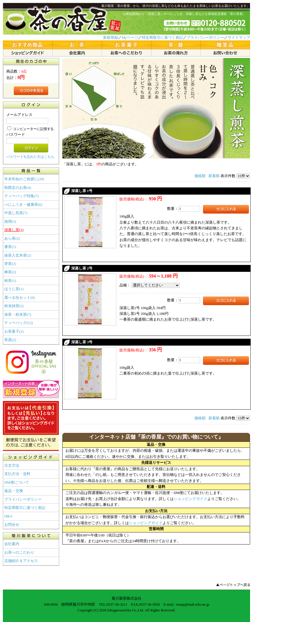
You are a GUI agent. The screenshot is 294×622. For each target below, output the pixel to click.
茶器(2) (10, 340)
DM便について (16, 482)
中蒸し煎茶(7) (15, 213)
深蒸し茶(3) (14, 230)
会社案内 (11, 544)
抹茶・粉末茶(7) (17, 315)
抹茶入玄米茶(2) (17, 255)
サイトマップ (239, 38)
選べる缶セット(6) (19, 298)
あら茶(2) (12, 239)
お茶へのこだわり (19, 553)
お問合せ (11, 525)
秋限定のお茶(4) (17, 188)
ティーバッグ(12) (18, 323)
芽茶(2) (10, 264)
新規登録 (110, 38)
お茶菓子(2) (14, 332)
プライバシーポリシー (205, 38)
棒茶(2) (10, 272)
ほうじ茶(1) (14, 289)
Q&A (8, 516)
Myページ (130, 38)
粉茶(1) (10, 281)
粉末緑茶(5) (14, 306)
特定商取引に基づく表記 (162, 38)
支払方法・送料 (17, 474)
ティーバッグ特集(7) (21, 196)
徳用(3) (10, 222)
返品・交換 (13, 491)
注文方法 (11, 466)
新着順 (214, 176)
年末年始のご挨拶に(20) (24, 179)
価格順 (200, 176)
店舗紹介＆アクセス (21, 561)
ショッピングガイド (190, 499)
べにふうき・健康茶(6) (23, 205)
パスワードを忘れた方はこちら (30, 156)
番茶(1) (10, 247)
